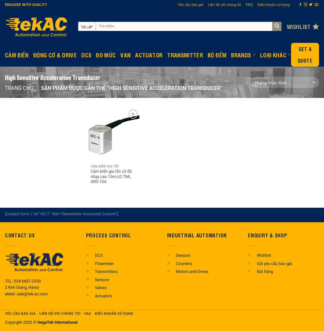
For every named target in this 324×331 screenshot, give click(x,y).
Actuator (148, 55)
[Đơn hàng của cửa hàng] (285, 82)
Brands (243, 55)
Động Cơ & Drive (55, 55)
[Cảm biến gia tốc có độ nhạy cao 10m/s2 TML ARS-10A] (112, 134)
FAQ (249, 5)
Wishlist (264, 255)
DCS (86, 55)
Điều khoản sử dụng (273, 5)
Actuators (103, 296)
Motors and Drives (192, 271)
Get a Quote (305, 54)
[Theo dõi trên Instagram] (305, 5)
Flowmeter (104, 263)
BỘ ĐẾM (217, 55)
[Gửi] (277, 26)
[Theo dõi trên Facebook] (300, 5)
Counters (184, 263)
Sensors (102, 280)
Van (125, 55)
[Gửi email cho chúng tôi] (316, 5)
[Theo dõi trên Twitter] (310, 5)
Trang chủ (19, 88)
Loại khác (275, 55)
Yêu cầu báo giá (190, 5)
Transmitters (106, 271)
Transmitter (185, 55)
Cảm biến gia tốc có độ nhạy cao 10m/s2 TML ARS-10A (111, 176)
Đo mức (106, 55)
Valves (101, 288)
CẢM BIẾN (17, 55)
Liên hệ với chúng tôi (224, 5)
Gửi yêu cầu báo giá (274, 263)
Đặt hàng (265, 271)
